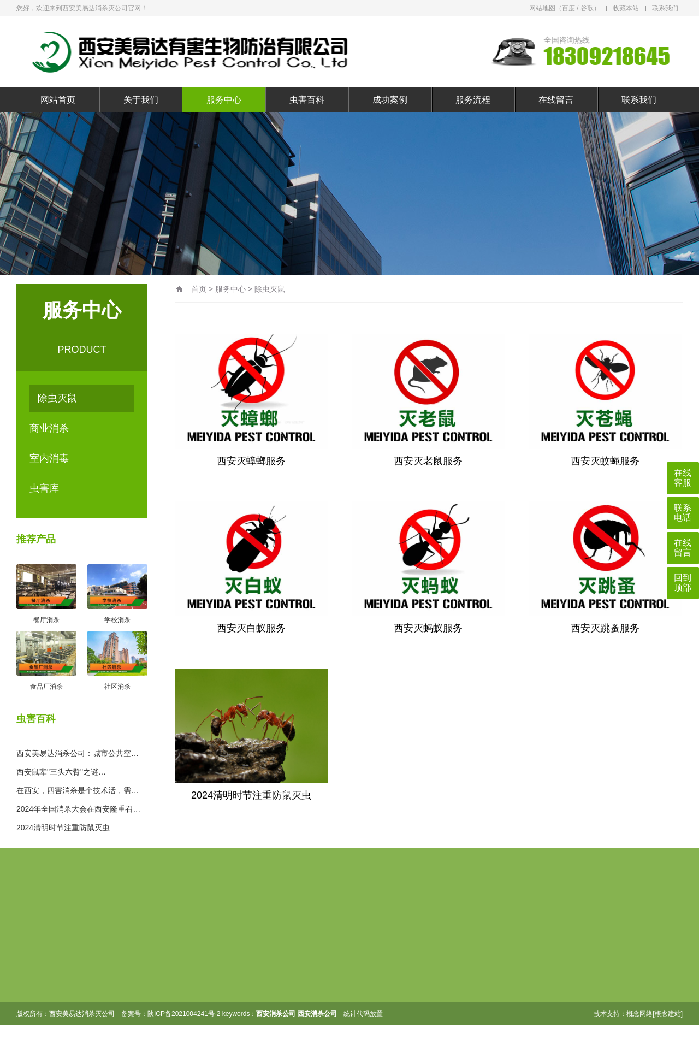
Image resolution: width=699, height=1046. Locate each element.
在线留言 (555, 99)
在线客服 (682, 477)
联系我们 (665, 8)
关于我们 (140, 99)
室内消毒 (49, 458)
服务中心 (223, 99)
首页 (198, 289)
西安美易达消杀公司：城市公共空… (77, 753)
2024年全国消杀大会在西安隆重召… (78, 809)
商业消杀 (49, 428)
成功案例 (389, 99)
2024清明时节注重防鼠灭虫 (63, 827)
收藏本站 (626, 8)
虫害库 (44, 488)
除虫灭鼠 (57, 398)
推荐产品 (36, 539)
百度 (568, 8)
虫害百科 (306, 99)
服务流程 (472, 99)
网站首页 (57, 99)
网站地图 (542, 8)
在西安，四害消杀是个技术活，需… (77, 790)
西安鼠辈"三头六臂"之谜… (61, 771)
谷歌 (587, 8)
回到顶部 (682, 582)
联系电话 (682, 512)
